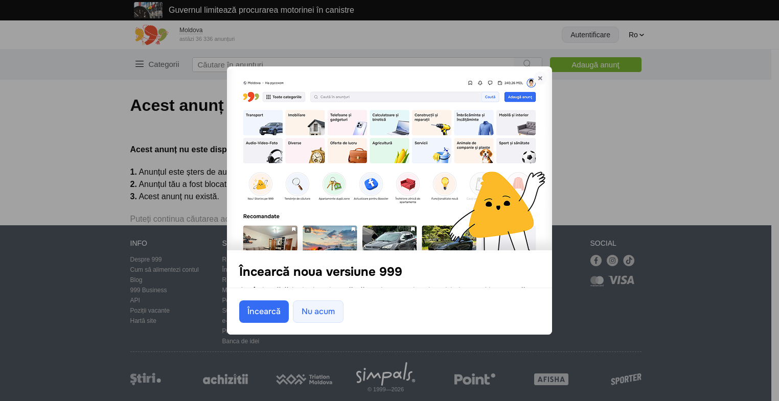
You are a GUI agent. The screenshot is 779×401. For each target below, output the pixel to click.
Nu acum (318, 310)
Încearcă (264, 310)
